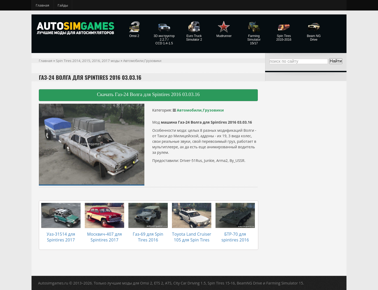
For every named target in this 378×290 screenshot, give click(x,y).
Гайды (63, 5)
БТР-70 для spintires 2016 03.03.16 (235, 234)
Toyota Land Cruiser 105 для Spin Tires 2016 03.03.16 (192, 236)
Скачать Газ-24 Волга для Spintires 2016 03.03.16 (148, 94)
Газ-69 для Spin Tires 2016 (148, 234)
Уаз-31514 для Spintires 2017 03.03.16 (60, 236)
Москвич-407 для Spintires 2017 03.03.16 (104, 236)
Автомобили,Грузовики (146, 60)
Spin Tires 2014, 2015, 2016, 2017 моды (89, 60)
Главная (42, 5)
